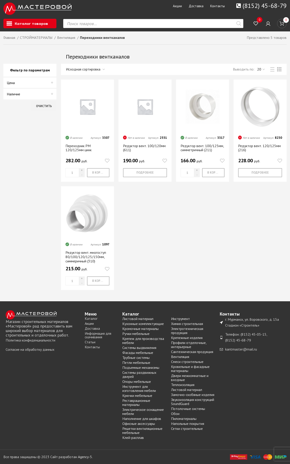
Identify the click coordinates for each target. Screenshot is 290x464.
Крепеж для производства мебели (143, 340)
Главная (9, 37)
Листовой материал (137, 318)
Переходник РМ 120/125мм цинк (78, 148)
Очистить (44, 106)
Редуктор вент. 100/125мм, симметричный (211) (202, 148)
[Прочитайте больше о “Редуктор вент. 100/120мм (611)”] (145, 172)
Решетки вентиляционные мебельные (142, 430)
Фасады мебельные (137, 352)
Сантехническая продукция (192, 351)
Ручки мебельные (136, 333)
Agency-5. (85, 456)
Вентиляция (66, 37)
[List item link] (43, 340)
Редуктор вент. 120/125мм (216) (259, 148)
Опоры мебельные (136, 381)
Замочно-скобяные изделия (192, 394)
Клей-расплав (133, 437)
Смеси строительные (187, 361)
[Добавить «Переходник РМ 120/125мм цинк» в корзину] (98, 172)
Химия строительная (187, 323)
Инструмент (180, 318)
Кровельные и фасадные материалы (190, 368)
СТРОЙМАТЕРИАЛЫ (36, 37)
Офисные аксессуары (138, 423)
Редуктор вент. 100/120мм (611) (144, 148)
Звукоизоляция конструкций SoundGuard (192, 401)
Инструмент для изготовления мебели (139, 388)
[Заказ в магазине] (85, 69)
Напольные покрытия (187, 423)
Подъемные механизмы (140, 367)
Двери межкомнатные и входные (189, 377)
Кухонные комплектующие (143, 323)
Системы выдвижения (139, 347)
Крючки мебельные (137, 395)
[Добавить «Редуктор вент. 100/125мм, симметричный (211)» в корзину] (213, 172)
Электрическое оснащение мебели (143, 411)
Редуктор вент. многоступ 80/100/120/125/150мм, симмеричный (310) (85, 256)
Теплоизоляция (182, 384)
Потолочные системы (188, 408)
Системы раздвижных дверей (139, 374)
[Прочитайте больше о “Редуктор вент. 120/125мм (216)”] (260, 172)
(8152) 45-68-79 (264, 5)
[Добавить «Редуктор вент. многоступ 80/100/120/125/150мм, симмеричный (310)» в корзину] (98, 280)
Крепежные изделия (187, 337)
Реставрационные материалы (136, 402)
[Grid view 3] (279, 69)
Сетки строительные (187, 428)
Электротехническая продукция (187, 330)
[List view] (272, 70)
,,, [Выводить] (261, 69)
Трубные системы (136, 357)
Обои (175, 413)
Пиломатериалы (183, 418)
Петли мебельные (136, 362)
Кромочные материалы (140, 328)
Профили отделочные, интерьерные (188, 344)
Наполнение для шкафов (141, 418)
